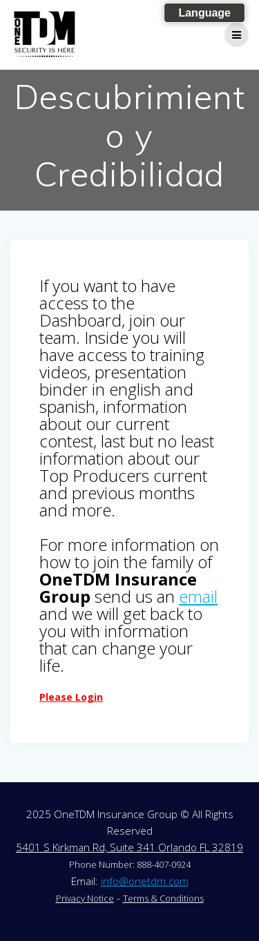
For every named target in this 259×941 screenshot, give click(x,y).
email (198, 596)
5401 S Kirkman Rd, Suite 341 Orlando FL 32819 (129, 847)
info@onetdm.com (145, 881)
